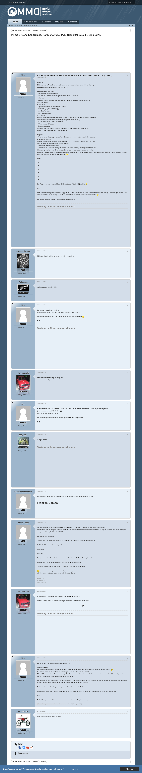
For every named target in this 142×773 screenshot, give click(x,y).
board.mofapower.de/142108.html (48, 411)
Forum (15, 22)
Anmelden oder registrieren (16, 2)
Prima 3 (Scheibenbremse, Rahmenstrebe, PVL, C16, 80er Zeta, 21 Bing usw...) (56, 35)
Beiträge (20, 97)
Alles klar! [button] (129, 769)
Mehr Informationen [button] (70, 769)
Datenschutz (72, 22)
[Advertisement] (71, 53)
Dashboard (46, 22)
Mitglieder (59, 22)
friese (69, 704)
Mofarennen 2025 (30, 22)
